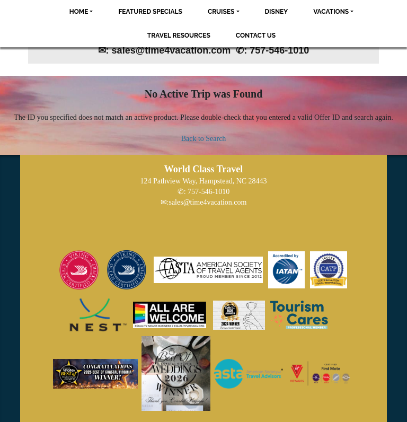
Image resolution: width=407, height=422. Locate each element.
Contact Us (256, 35)
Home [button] (79, 11)
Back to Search (203, 139)
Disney (276, 11)
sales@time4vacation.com (207, 202)
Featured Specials (150, 11)
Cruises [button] (221, 11)
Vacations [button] (331, 11)
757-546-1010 (208, 192)
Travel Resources (178, 35)
